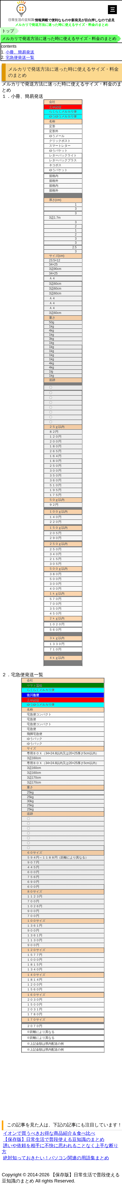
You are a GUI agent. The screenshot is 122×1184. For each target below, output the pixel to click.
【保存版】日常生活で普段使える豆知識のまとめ (53, 1139)
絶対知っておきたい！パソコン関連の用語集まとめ (56, 1157)
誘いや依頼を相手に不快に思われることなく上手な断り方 (60, 1148)
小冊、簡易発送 (20, 52)
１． (6, 96)
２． (6, 674)
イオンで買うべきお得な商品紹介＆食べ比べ (49, 1133)
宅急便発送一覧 (20, 57)
